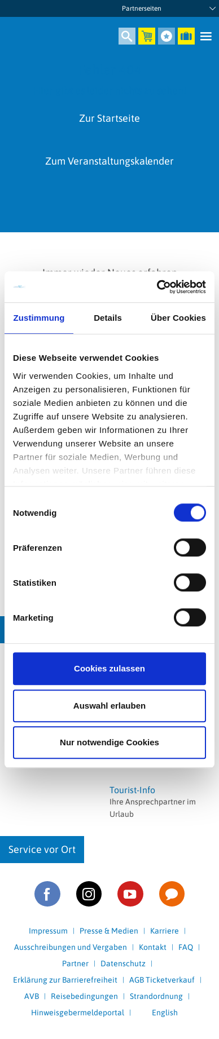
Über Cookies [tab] (178, 317)
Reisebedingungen (84, 996)
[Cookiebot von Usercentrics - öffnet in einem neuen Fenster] (157, 287)
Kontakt (153, 947)
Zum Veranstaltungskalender (109, 161)
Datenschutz (123, 963)
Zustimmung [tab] (39, 317)
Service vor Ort (42, 849)
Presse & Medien (109, 930)
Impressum (48, 930)
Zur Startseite (109, 118)
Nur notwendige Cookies (109, 742)
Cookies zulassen (109, 668)
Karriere (164, 930)
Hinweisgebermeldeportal (77, 1012)
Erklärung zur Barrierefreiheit (65, 979)
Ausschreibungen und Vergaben (70, 947)
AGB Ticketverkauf (162, 979)
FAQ (185, 947)
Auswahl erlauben (109, 705)
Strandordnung (156, 996)
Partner (75, 963)
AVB (31, 996)
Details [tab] (108, 317)
